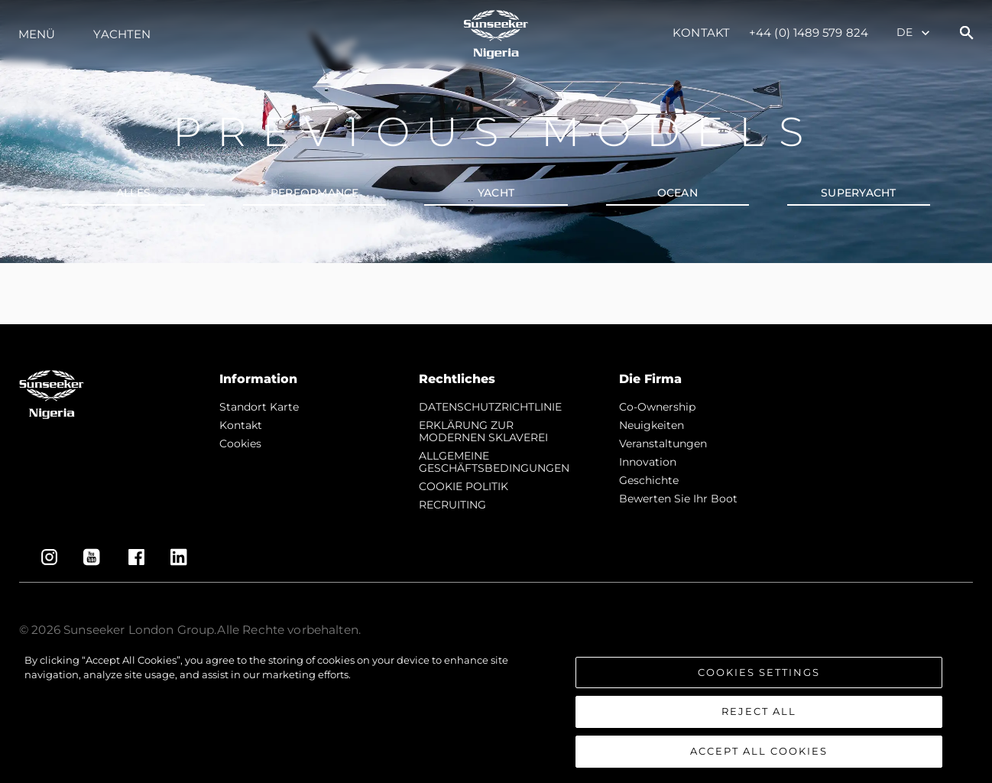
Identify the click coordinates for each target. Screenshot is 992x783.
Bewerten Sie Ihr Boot (678, 498)
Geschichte (649, 480)
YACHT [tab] (496, 193)
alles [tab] (133, 193)
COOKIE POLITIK (463, 486)
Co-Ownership (657, 407)
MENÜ (36, 34)
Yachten (122, 34)
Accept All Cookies (759, 761)
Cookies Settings (759, 682)
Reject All (758, 722)
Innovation (647, 462)
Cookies (240, 443)
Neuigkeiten (651, 425)
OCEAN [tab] (677, 193)
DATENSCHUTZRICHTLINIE (490, 407)
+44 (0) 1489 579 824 (808, 32)
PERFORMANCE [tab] (315, 193)
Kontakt (701, 32)
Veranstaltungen (663, 443)
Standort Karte (259, 407)
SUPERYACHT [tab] (858, 193)
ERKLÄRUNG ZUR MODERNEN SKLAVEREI (483, 431)
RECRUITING (452, 505)
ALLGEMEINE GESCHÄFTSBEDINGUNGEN (494, 462)
